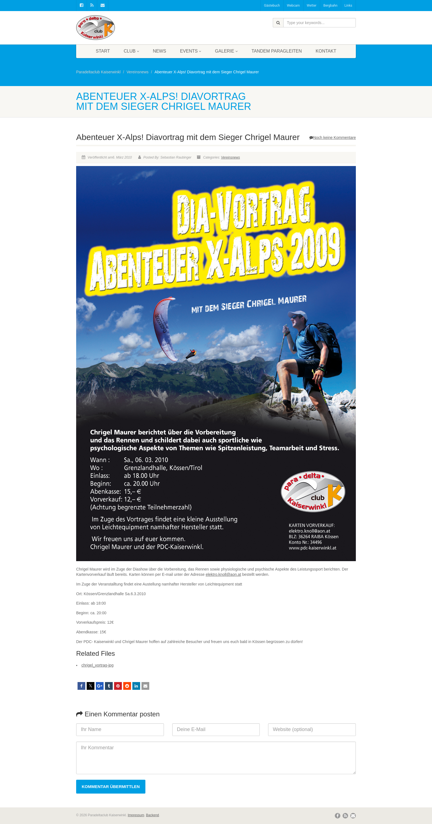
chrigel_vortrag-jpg (97, 665)
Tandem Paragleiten (276, 51)
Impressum (136, 815)
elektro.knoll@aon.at (223, 574)
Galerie (226, 51)
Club (131, 51)
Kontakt (326, 51)
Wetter (312, 5)
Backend (152, 815)
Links (348, 5)
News (159, 51)
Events (190, 51)
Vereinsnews (230, 157)
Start (103, 51)
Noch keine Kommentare (332, 137)
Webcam (293, 5)
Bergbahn (330, 5)
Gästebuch (272, 5)
